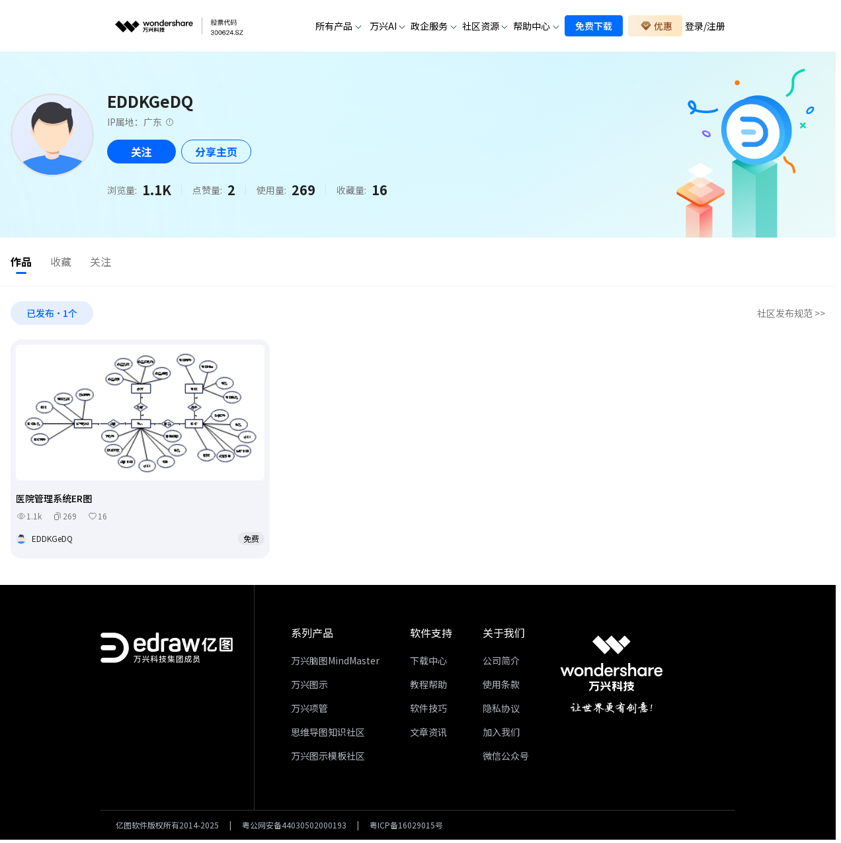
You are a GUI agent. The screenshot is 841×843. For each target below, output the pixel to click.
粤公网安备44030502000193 (294, 828)
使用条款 (501, 686)
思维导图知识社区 (328, 734)
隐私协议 (501, 710)
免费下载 (593, 25)
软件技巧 (428, 710)
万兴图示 (309, 686)
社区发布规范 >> (791, 315)
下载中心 (428, 663)
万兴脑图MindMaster (335, 663)
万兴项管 (309, 710)
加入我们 (501, 734)
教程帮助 (428, 686)
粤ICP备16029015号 (406, 828)
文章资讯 (428, 734)
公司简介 (501, 663)
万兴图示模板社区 (328, 758)
